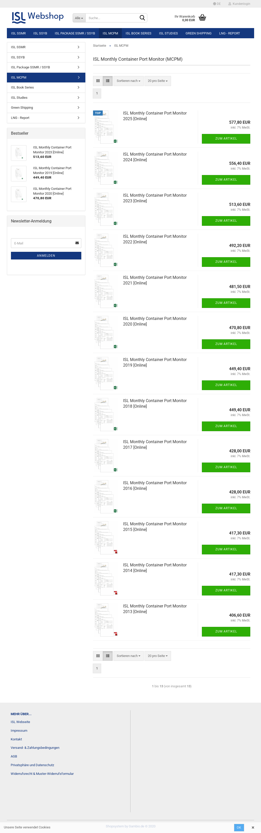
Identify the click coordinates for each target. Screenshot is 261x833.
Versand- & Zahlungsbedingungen (35, 748)
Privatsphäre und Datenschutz (32, 765)
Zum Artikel (226, 138)
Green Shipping (199, 33)
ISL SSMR (18, 33)
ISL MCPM (110, 33)
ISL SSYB (40, 33)
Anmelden (46, 255)
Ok (239, 827)
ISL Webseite (20, 722)
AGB (14, 756)
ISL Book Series (138, 33)
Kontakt (16, 739)
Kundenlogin (239, 4)
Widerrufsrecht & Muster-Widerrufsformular (42, 774)
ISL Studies (168, 33)
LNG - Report (229, 33)
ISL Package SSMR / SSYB (75, 33)
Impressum (19, 730)
